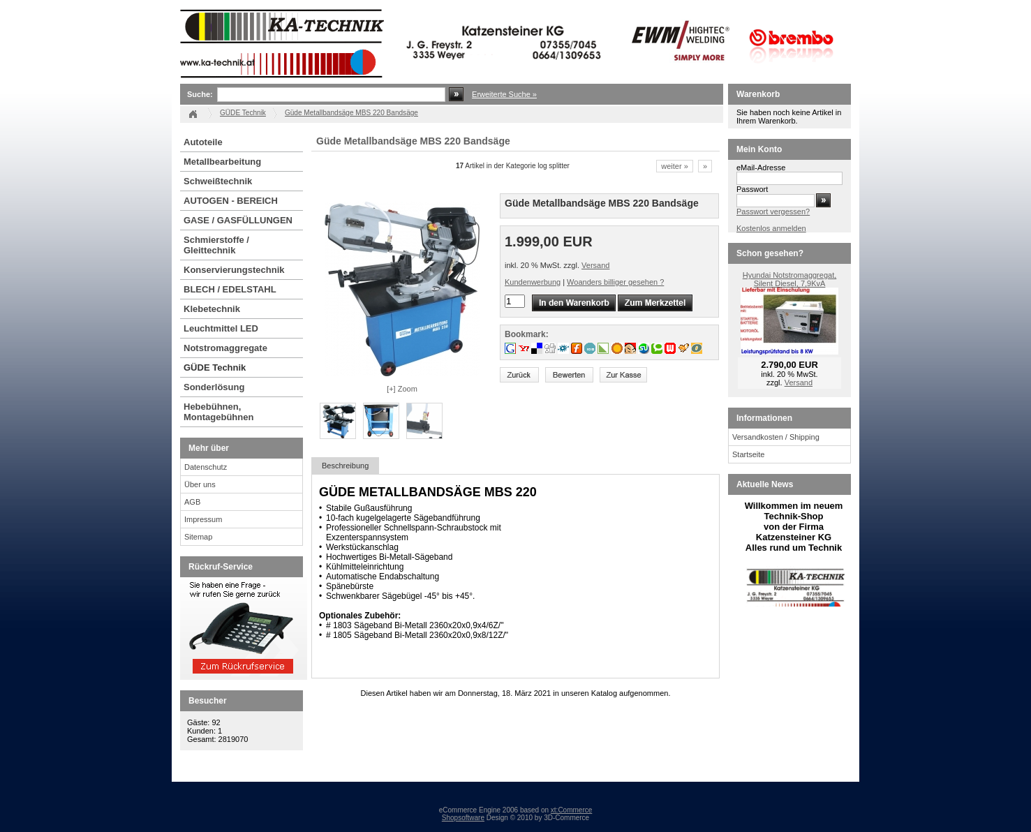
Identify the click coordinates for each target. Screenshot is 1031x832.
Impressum (203, 519)
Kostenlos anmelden (771, 228)
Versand (595, 265)
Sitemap (198, 537)
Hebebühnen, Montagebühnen (218, 411)
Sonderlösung (214, 387)
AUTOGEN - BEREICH (231, 200)
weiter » (674, 166)
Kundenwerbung (533, 282)
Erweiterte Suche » (504, 94)
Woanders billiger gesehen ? (615, 282)
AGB (192, 502)
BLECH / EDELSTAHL (230, 289)
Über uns (200, 484)
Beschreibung (345, 465)
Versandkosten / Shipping (775, 437)
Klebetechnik (212, 309)
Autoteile (203, 142)
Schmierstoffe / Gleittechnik (216, 245)
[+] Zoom (402, 389)
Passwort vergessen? (773, 211)
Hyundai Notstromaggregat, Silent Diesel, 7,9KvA (790, 279)
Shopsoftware (463, 818)
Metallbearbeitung (222, 161)
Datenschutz (205, 467)
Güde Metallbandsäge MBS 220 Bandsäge (351, 113)
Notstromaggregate (225, 348)
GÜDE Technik (215, 367)
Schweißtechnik (218, 181)
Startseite (748, 454)
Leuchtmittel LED (221, 328)
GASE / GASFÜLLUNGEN (238, 220)
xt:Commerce (571, 810)
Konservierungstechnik (234, 270)
